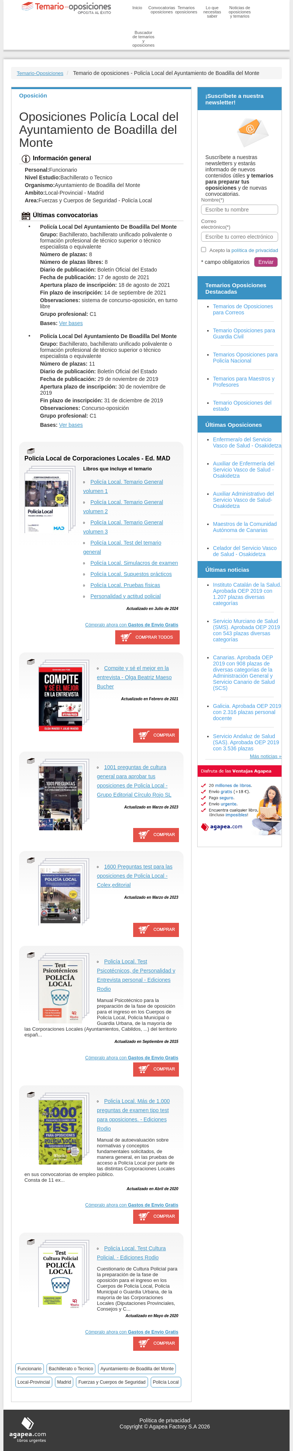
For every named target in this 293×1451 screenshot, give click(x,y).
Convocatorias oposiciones (161, 9)
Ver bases (71, 323)
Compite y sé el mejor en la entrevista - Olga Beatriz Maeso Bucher (134, 677)
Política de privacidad (164, 1420)
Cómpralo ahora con (131, 625)
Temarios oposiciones (186, 9)
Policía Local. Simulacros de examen (134, 563)
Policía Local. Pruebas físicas (125, 585)
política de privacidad (255, 250)
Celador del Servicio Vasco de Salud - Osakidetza (245, 551)
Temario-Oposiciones (40, 73)
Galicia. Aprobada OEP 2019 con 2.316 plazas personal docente (247, 712)
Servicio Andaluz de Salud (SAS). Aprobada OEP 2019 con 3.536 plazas (246, 742)
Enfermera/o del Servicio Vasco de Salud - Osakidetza (247, 442)
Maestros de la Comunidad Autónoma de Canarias (245, 527)
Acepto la (243, 250)
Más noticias (263, 756)
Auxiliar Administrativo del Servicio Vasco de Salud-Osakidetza (243, 500)
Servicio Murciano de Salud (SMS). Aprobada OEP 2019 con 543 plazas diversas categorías (246, 630)
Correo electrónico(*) (215, 224)
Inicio (137, 7)
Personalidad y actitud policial (125, 596)
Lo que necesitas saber (212, 11)
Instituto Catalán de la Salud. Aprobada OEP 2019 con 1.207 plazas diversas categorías (247, 594)
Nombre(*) (212, 200)
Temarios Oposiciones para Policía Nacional (245, 357)
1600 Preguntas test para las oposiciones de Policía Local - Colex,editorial (134, 876)
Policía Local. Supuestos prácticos (131, 574)
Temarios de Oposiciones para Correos (243, 309)
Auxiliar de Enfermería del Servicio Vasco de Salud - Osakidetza (243, 469)
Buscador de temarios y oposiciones (143, 38)
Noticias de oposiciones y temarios (240, 11)
